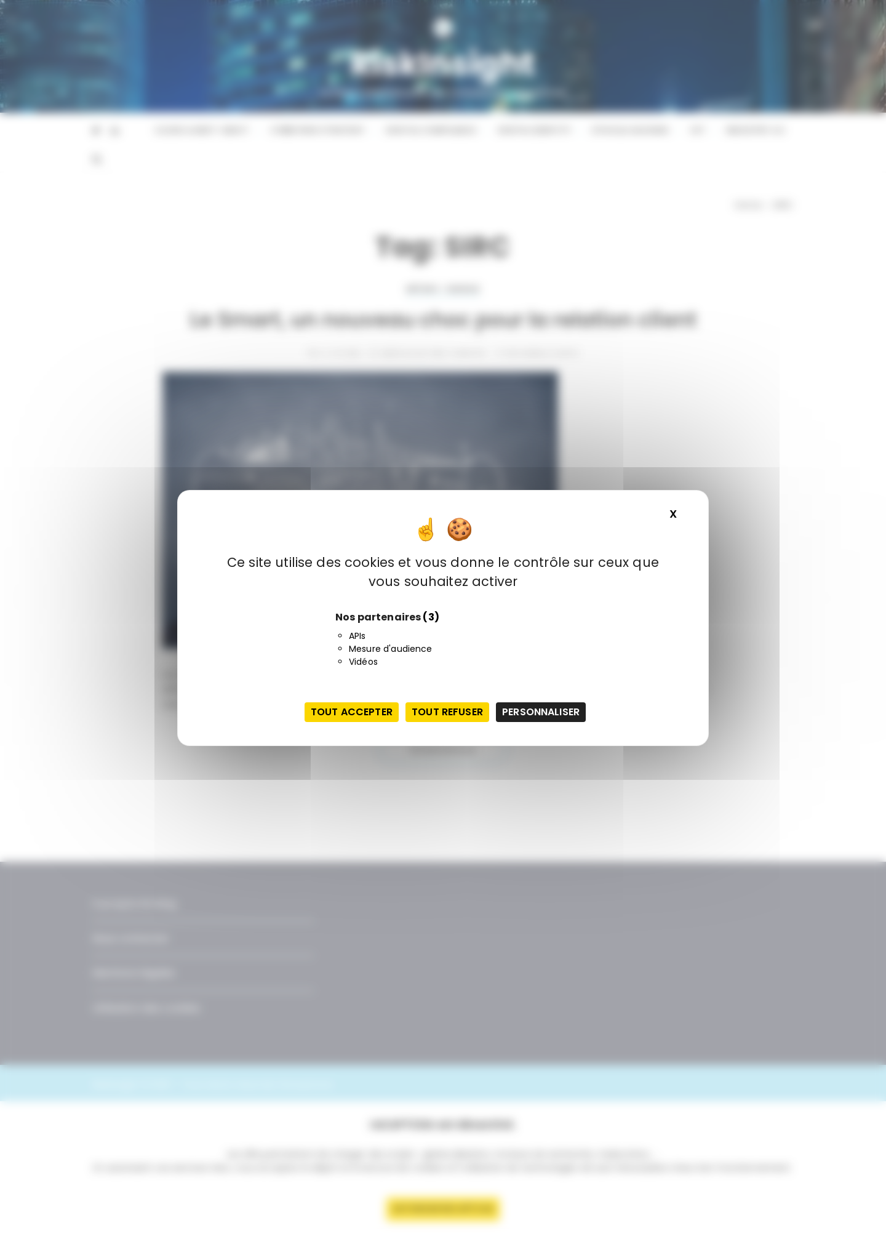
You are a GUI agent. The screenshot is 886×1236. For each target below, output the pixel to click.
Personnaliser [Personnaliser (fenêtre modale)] (541, 712)
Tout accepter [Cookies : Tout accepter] (352, 712)
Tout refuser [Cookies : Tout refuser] (447, 712)
